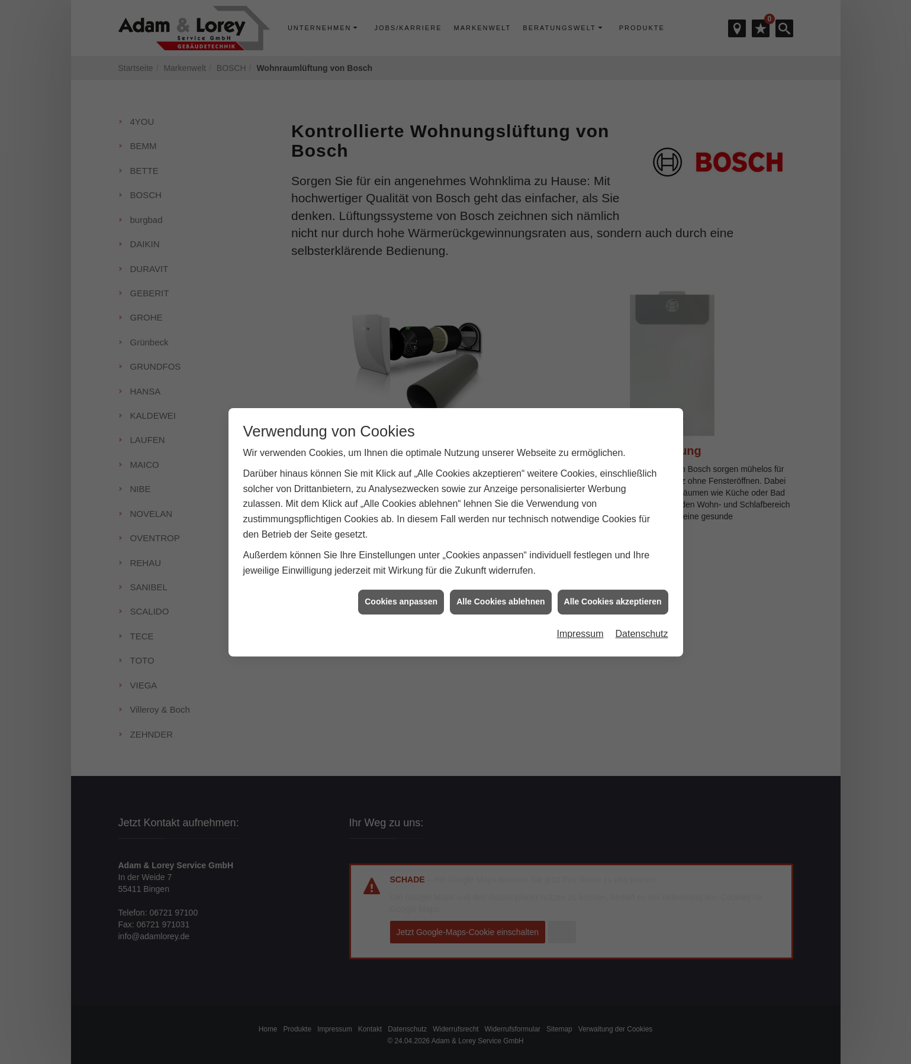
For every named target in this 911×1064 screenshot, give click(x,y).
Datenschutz (642, 621)
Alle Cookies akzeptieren (613, 589)
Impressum (579, 621)
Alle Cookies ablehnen (500, 589)
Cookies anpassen (401, 589)
